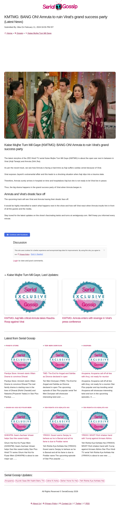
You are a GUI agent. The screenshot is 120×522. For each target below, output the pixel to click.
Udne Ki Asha (52, 481)
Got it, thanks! (37, 254)
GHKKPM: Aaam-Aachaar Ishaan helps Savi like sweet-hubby (19, 436)
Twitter (77, 503)
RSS (86, 503)
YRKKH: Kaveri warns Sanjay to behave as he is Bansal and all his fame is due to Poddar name (58, 438)
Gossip (18, 33)
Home (8, 33)
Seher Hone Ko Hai (69, 481)
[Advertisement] (60, 54)
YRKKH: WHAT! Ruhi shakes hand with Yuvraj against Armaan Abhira (97, 436)
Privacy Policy (23, 254)
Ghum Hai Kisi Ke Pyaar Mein (19, 407)
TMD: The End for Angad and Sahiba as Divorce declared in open (59, 375)
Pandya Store (12, 345)
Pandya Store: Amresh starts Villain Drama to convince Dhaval (19, 375)
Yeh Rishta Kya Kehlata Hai (57, 407)
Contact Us (65, 503)
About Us (35, 503)
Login (15, 260)
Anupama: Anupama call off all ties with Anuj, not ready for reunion (97, 375)
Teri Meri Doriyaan (53, 345)
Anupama (87, 345)
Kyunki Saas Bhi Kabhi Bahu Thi (30, 481)
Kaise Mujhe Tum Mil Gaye (38, 33)
